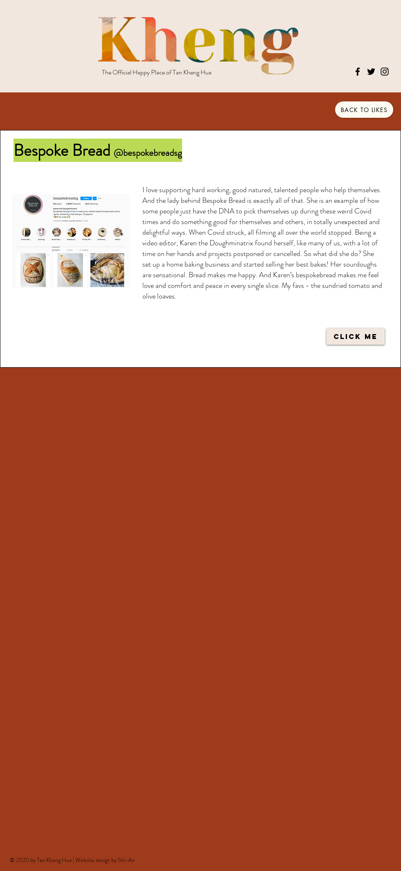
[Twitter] (371, 71)
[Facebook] (357, 71)
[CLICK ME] (356, 336)
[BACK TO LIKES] (364, 109)
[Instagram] (384, 71)
